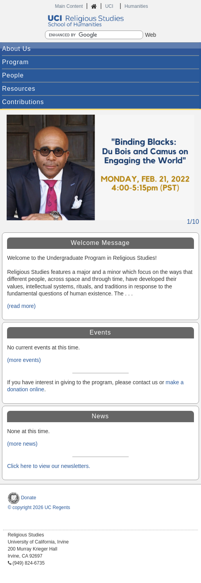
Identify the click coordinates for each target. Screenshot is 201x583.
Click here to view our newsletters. (48, 466)
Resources (18, 88)
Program (15, 62)
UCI (110, 6)
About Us (16, 48)
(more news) (22, 444)
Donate (22, 497)
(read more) (21, 306)
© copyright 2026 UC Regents (39, 507)
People (13, 75)
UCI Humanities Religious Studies (100, 20)
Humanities (136, 6)
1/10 (193, 221)
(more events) (24, 360)
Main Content (69, 6)
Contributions (23, 102)
